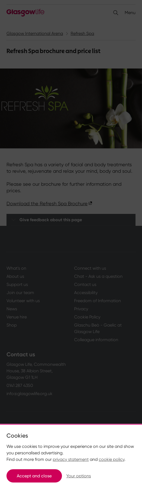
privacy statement (71, 459)
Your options (78, 475)
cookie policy (111, 459)
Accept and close (34, 475)
